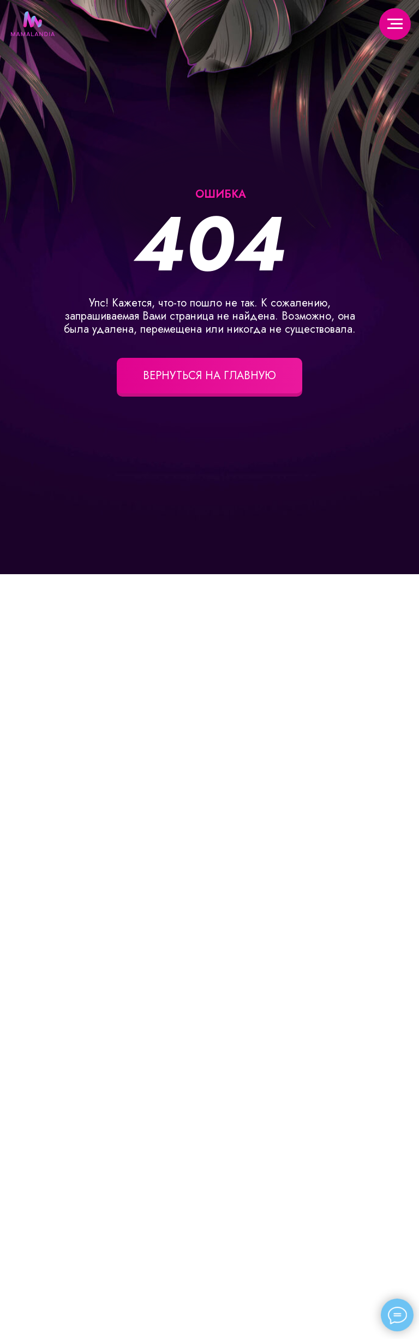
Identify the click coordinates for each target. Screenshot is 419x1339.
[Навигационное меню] (395, 24)
